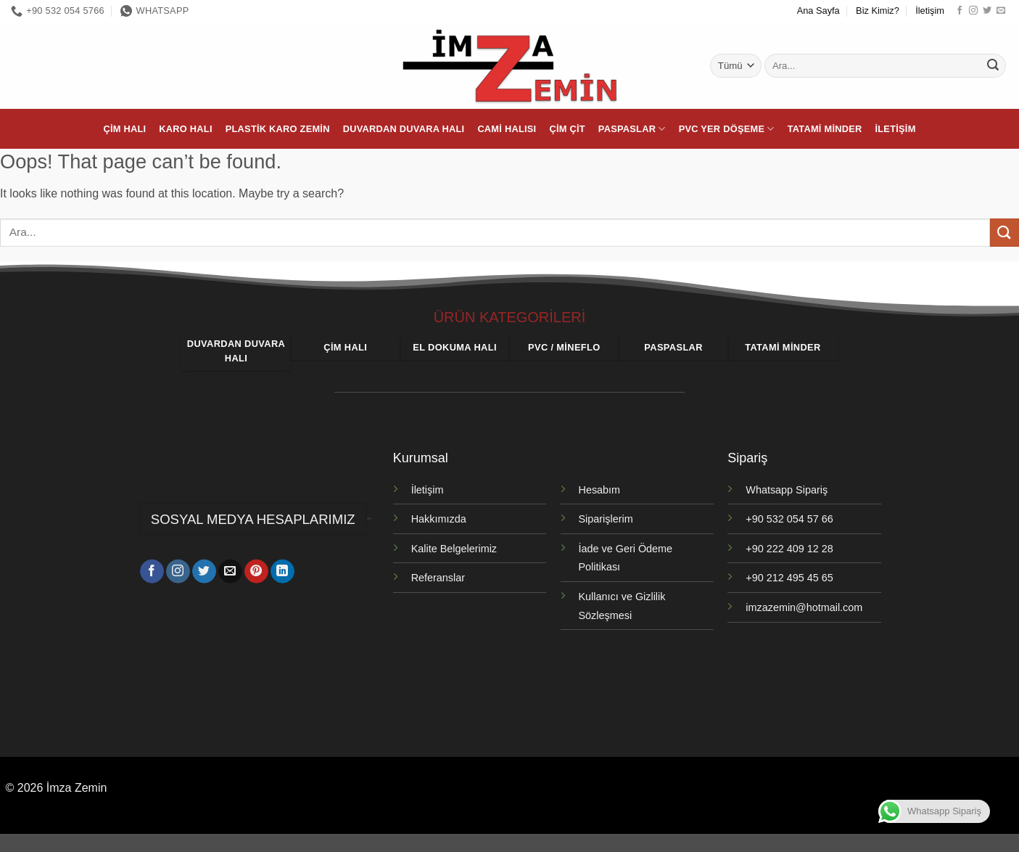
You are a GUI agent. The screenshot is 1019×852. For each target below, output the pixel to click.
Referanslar (438, 577)
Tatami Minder (825, 128)
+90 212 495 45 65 (789, 577)
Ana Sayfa (818, 10)
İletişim (929, 10)
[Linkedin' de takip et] (282, 573)
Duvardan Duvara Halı (404, 128)
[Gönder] (993, 66)
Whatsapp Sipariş (787, 490)
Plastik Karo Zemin (278, 128)
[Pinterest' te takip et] (256, 573)
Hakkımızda (438, 519)
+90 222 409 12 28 (789, 548)
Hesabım (600, 490)
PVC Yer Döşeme (727, 129)
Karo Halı (185, 128)
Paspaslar (632, 129)
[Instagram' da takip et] (973, 11)
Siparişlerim (606, 519)
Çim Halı (124, 128)
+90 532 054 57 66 (789, 519)
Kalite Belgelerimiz (454, 548)
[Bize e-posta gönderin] (1001, 11)
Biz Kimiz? (877, 10)
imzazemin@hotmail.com (804, 607)
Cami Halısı (506, 128)
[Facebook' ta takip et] (959, 11)
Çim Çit (567, 128)
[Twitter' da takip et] (987, 11)
